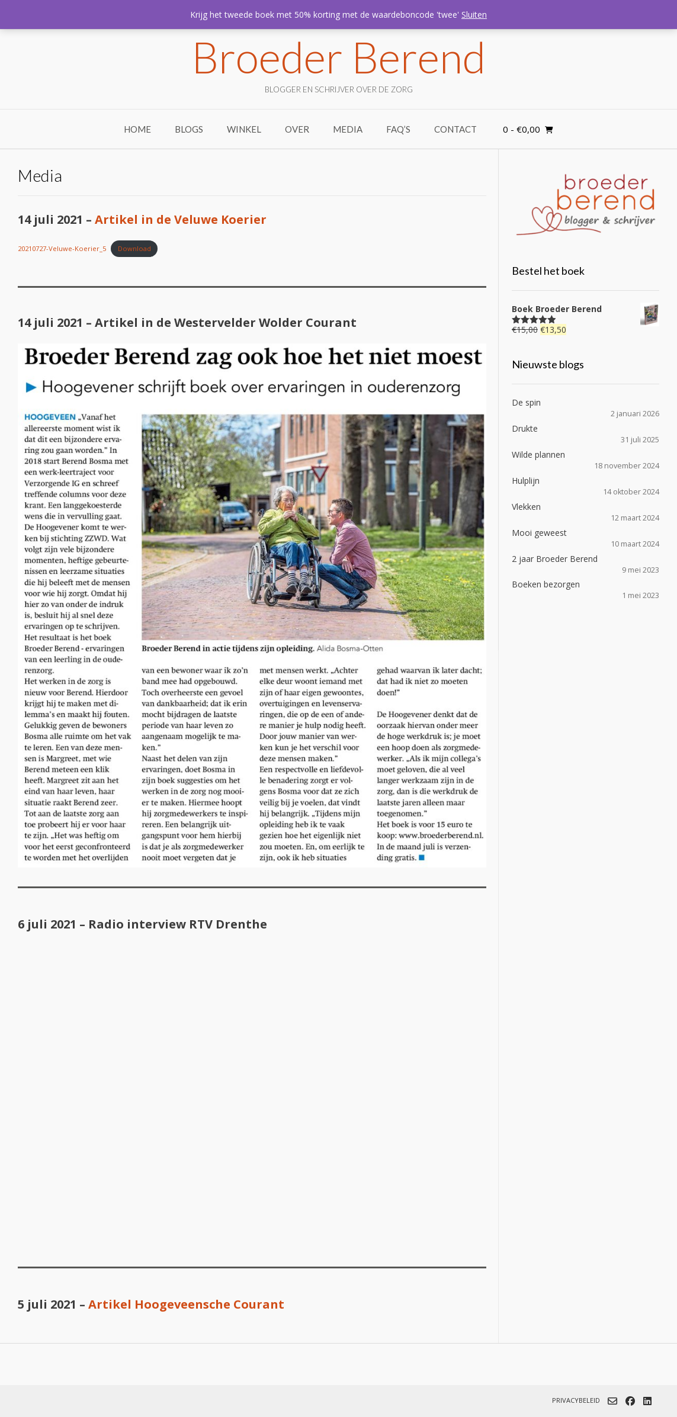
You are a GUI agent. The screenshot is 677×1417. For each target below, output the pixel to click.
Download (134, 248)
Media (347, 129)
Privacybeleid (576, 1400)
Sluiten (474, 14)
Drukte (525, 428)
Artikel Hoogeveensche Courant (186, 1304)
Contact (455, 129)
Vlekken (526, 506)
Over (297, 129)
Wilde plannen (538, 454)
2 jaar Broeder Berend (555, 558)
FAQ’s (398, 129)
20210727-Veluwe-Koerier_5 (62, 248)
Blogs (189, 129)
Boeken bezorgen (546, 584)
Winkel (244, 129)
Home (137, 129)
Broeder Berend (338, 57)
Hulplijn (526, 480)
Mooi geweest (539, 532)
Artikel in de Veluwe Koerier (181, 219)
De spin (526, 402)
